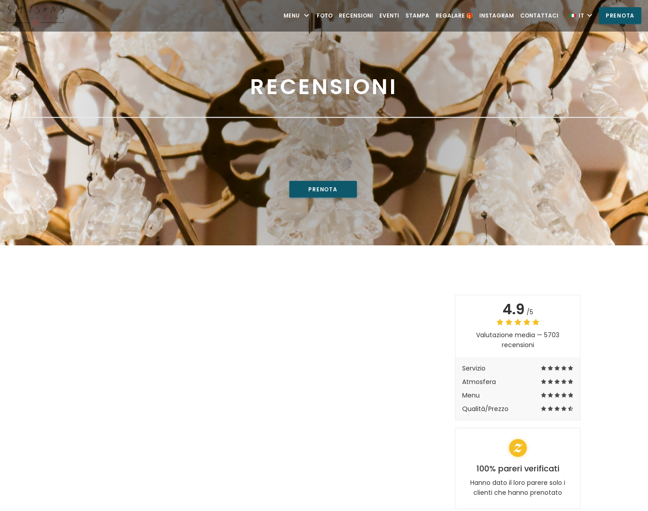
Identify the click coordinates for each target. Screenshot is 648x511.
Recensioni (356, 15)
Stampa (417, 15)
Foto (325, 15)
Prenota (620, 15)
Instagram (496, 15)
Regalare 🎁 (454, 15)
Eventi (389, 15)
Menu (297, 15)
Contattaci (539, 15)
